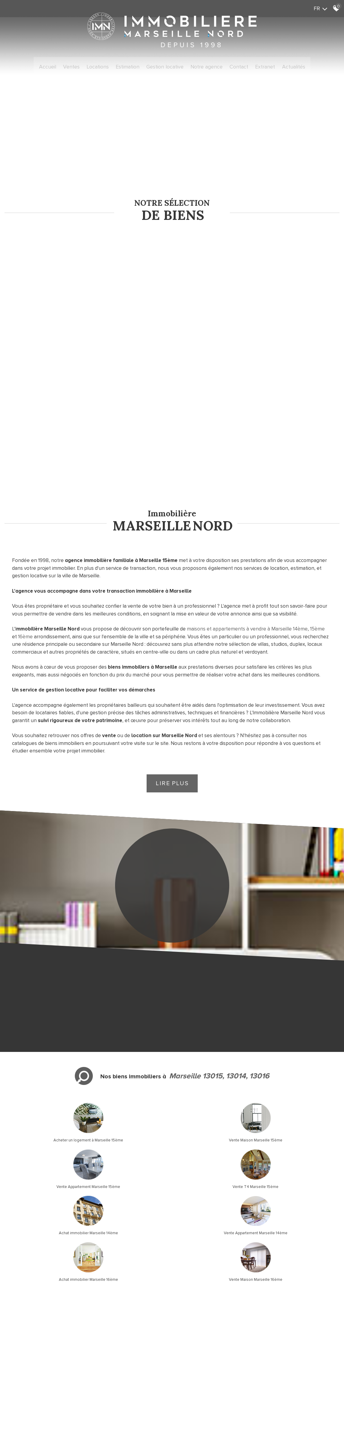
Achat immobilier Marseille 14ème (43, 1044)
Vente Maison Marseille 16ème (301, 1044)
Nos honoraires (82, 1375)
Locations (105, 66)
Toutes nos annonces (141, 1375)
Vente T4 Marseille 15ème (301, 998)
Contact (232, 66)
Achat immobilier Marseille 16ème (215, 1044)
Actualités (280, 66)
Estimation (132, 66)
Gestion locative (166, 66)
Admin (114, 1375)
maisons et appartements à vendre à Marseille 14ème (247, 488)
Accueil (60, 66)
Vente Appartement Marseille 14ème (129, 1044)
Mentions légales (52, 1375)
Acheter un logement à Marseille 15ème (43, 998)
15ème (317, 488)
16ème (25, 496)
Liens (102, 1375)
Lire (172, 642)
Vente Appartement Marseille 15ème (215, 998)
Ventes (81, 66)
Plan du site (25, 1375)
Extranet (255, 66)
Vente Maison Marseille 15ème (129, 998)
